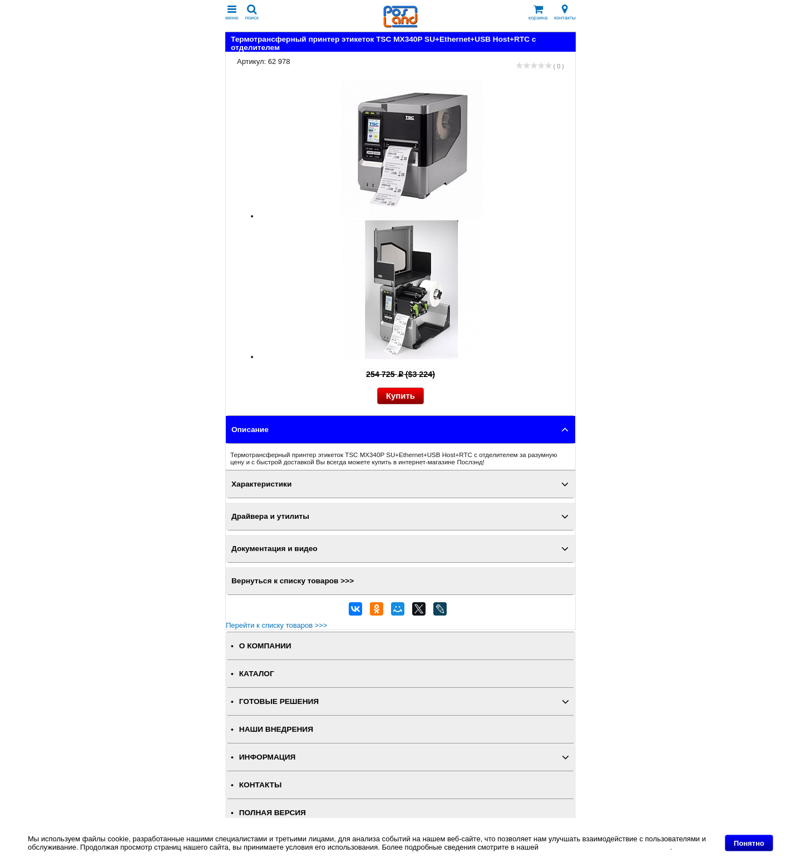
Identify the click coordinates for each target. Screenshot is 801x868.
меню (232, 12)
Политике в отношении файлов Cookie (605, 847)
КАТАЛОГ (256, 673)
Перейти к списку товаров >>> (276, 625)
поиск (252, 12)
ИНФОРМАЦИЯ (267, 757)
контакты (565, 12)
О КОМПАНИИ (265, 646)
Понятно (749, 843)
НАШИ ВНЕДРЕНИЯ (276, 729)
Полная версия (272, 813)
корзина (537, 12)
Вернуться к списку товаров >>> (292, 581)
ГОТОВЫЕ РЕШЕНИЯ (279, 701)
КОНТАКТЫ (260, 785)
